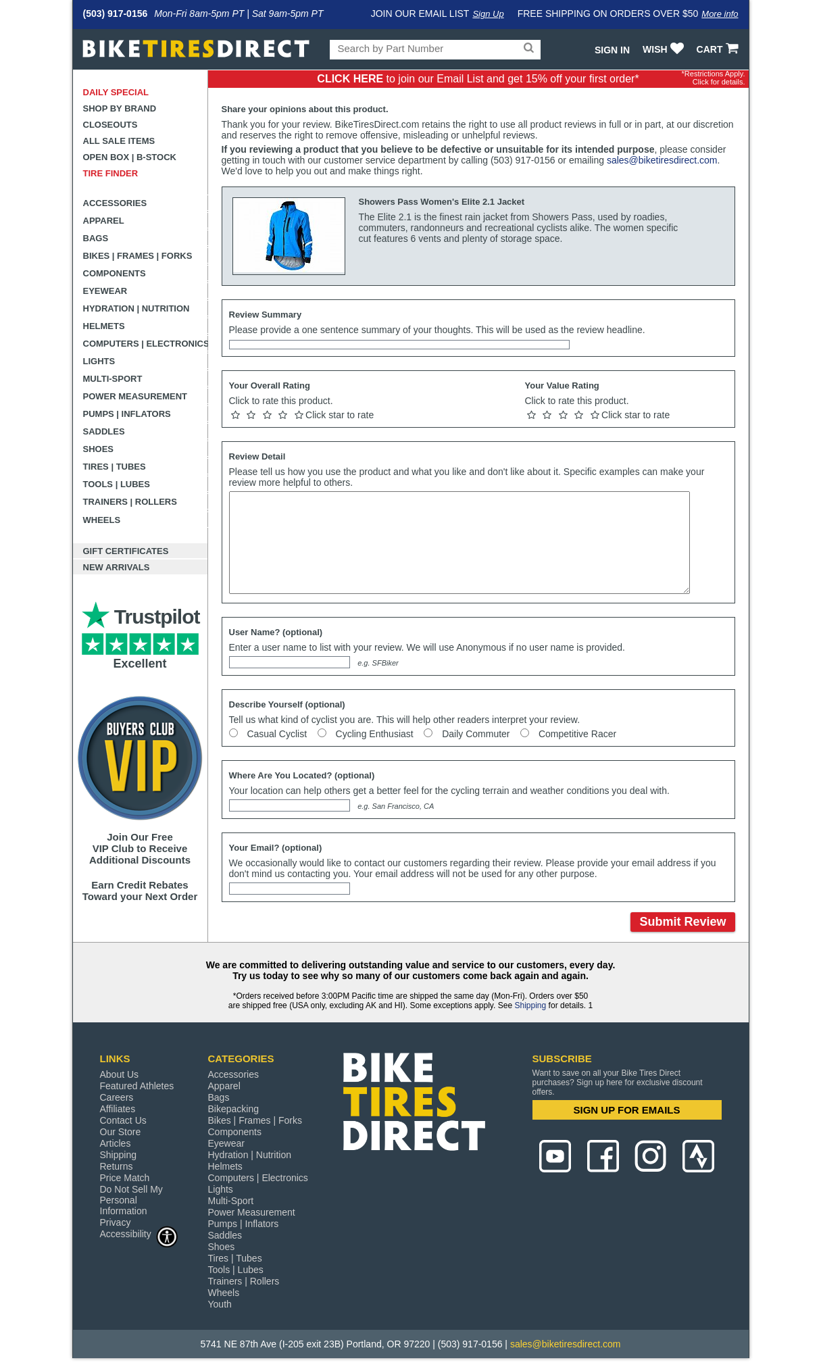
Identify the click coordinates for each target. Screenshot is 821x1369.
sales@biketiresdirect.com (662, 160)
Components (114, 273)
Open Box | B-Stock (129, 157)
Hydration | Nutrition (136, 308)
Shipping (530, 1005)
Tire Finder (111, 173)
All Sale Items (119, 141)
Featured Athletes (137, 1085)
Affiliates (118, 1108)
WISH (665, 49)
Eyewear (105, 291)
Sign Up (487, 14)
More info (719, 14)
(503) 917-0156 (115, 13)
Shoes (98, 449)
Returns (116, 1166)
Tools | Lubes (116, 484)
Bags (96, 238)
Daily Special (116, 92)
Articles (115, 1143)
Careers (117, 1097)
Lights (99, 361)
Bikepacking (233, 1108)
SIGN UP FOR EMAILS (626, 1110)
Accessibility (139, 1233)
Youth (220, 1304)
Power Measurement (135, 396)
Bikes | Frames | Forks (138, 256)
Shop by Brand (120, 108)
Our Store (120, 1131)
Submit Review (682, 921)
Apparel (103, 221)
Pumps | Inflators (127, 414)
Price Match (125, 1177)
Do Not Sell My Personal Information (131, 1200)
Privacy (115, 1222)
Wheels (102, 520)
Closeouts (110, 125)
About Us (119, 1074)
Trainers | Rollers (130, 502)
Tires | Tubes (114, 467)
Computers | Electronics (145, 344)
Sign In (612, 50)
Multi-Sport (113, 379)
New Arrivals (116, 567)
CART (719, 49)
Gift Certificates (126, 551)
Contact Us (123, 1120)
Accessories (115, 203)
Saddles (104, 431)
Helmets (104, 326)
